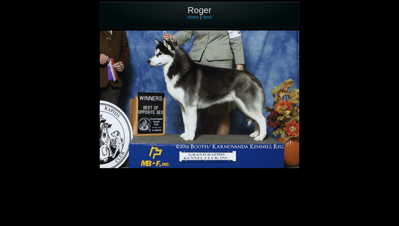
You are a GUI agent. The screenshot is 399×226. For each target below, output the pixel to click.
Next (207, 17)
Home (193, 17)
